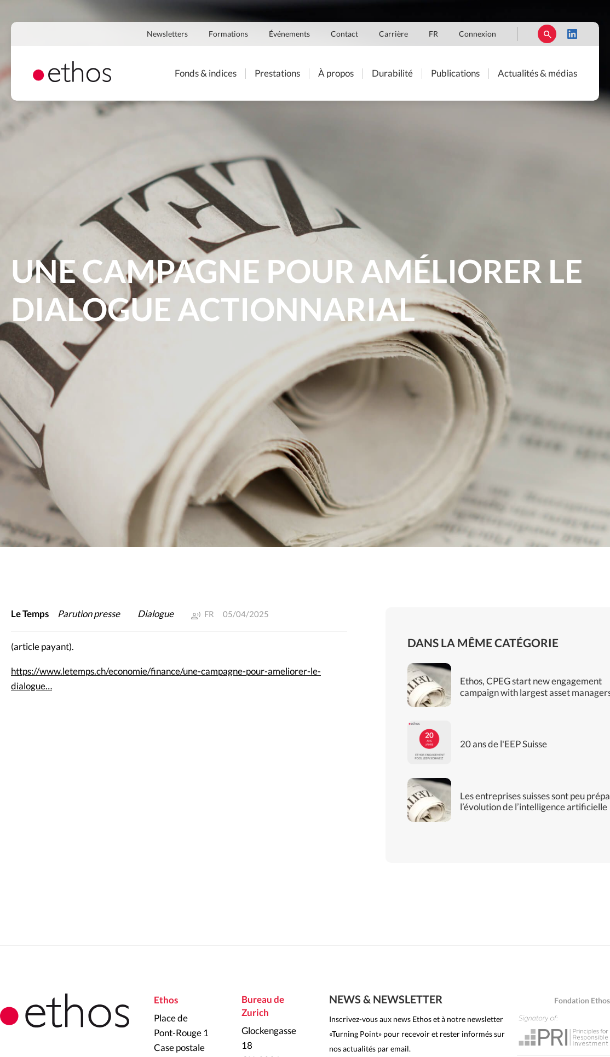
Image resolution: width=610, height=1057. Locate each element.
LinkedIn (572, 34)
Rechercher (547, 34)
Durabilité (392, 73)
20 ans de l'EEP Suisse (503, 744)
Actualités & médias (537, 73)
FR (433, 34)
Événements (289, 34)
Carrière (393, 34)
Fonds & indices (206, 73)
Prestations (277, 73)
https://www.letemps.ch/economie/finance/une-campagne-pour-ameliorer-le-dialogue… (166, 679)
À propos (336, 73)
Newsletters (167, 34)
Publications (455, 73)
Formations (228, 34)
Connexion (477, 34)
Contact (344, 34)
